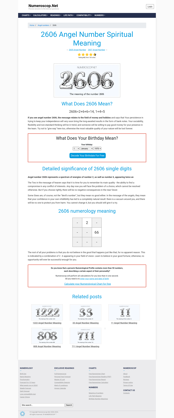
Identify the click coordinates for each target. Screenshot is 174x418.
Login (150, 6)
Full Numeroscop (60, 374)
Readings (55, 15)
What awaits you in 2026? (29, 385)
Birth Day (23, 374)
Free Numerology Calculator (98, 382)
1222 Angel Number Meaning (47, 323)
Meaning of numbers (96, 393)
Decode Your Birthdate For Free (87, 155)
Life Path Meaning (95, 396)
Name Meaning (25, 377)
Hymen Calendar (60, 388)
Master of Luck (59, 379)
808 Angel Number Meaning (47, 346)
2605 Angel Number (77, 50)
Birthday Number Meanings (98, 399)
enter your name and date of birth (94, 279)
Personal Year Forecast (62, 377)
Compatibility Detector (62, 382)
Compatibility (83, 15)
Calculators (40, 15)
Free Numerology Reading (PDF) (100, 377)
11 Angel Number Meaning (124, 323)
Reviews (126, 379)
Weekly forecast (25, 388)
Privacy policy (128, 382)
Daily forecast (24, 391)
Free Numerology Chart (97, 374)
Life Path (68, 15)
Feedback (126, 377)
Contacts (126, 393)
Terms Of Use (128, 385)
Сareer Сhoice (25, 397)
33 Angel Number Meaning (85, 323)
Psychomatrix (24, 379)
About (125, 374)
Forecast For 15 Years (27, 382)
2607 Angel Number (96, 50)
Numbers (99, 15)
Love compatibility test (28, 394)
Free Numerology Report (97, 379)
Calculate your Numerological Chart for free (87, 283)
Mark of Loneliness (61, 385)
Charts (25, 15)
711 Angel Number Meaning (85, 346)
